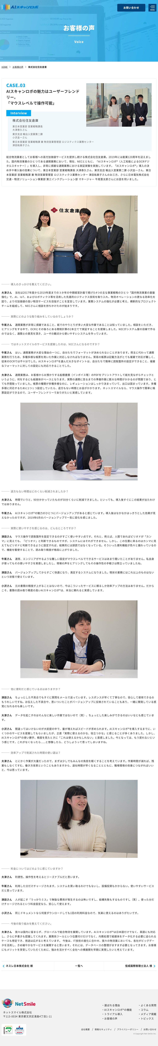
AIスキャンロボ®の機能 (118, 1010)
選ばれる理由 (112, 1005)
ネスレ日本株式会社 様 (19, 966)
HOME (5, 67)
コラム (145, 1010)
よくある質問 (148, 1005)
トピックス (147, 1018)
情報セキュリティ (103, 1029)
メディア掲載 (148, 1014)
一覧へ (79, 966)
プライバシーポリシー (128, 1029)
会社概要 (85, 1029)
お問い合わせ (131, 7)
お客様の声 (17, 67)
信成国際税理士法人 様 (138, 966)
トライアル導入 (113, 1014)
